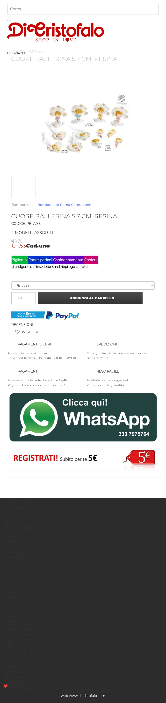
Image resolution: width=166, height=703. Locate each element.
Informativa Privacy (20, 649)
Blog (8, 588)
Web (64, 696)
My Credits (13, 681)
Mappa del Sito (16, 574)
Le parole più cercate (21, 603)
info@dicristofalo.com (22, 527)
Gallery (9, 583)
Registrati (12, 671)
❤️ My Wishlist (16, 686)
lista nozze (12, 593)
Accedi (9, 667)
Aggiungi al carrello (90, 298)
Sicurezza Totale (17, 620)
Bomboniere (22, 205)
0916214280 (17, 53)
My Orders (12, 676)
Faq (7, 639)
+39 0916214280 (17, 542)
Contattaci (12, 598)
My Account (14, 662)
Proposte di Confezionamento (29, 579)
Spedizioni (12, 615)
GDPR (9, 644)
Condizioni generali (20, 635)
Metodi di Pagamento (22, 630)
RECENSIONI (22, 324)
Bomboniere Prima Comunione (64, 205)
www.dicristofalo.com (87, 696)
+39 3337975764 (17, 556)
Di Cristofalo (43, 691)
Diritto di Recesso (18, 625)
